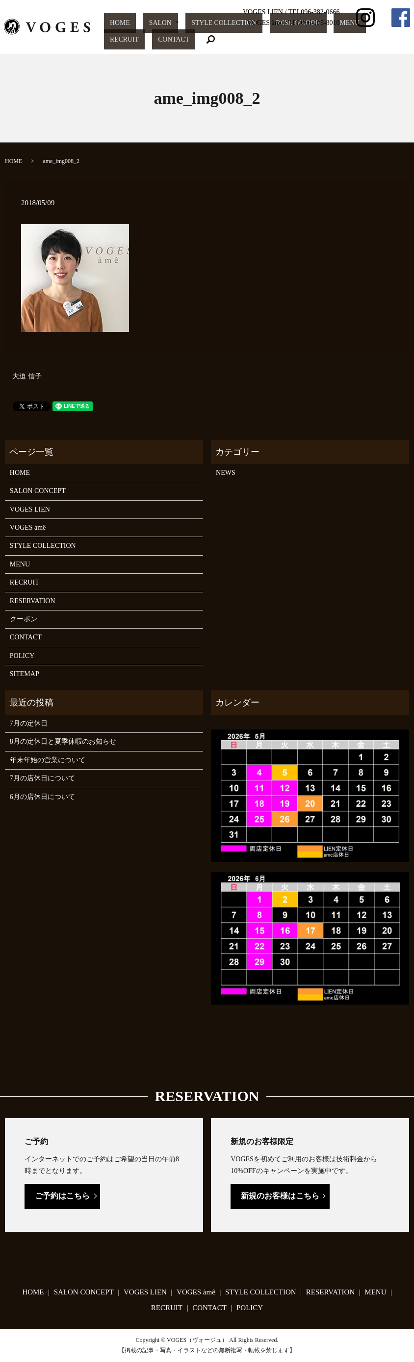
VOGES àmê (28, 527)
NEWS (225, 472)
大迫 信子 (27, 376)
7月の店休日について (42, 778)
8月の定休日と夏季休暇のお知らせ (63, 741)
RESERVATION (277, 39)
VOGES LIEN (30, 509)
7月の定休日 (29, 723)
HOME (145, 39)
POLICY (22, 655)
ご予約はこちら (62, 1196)
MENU (312, 39)
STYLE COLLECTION (222, 39)
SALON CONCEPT (38, 490)
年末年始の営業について (47, 760)
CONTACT (374, 39)
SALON (171, 39)
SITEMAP (24, 674)
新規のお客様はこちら (280, 1196)
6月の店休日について (42, 796)
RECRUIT (340, 39)
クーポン (23, 619)
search (402, 39)
